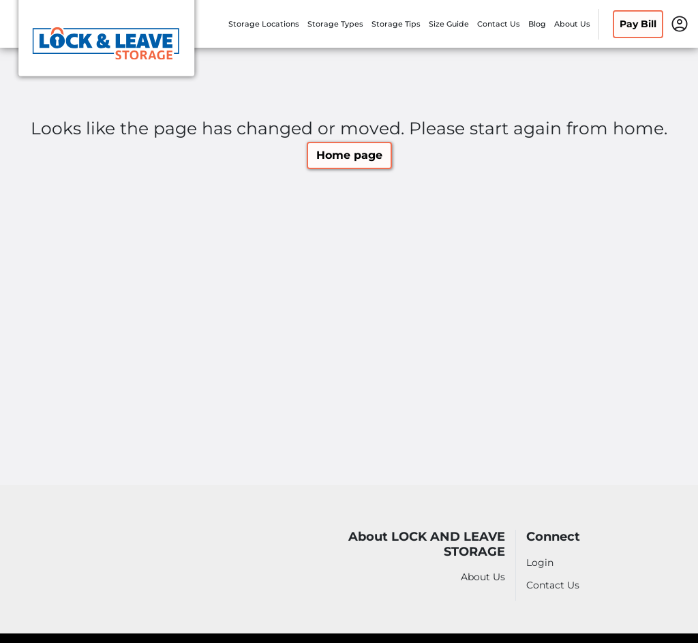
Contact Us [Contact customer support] (552, 585)
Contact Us (498, 24)
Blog (537, 24)
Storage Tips (396, 24)
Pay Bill (638, 24)
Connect (553, 537)
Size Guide (449, 24)
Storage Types (335, 24)
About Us (572, 24)
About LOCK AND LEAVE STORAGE (426, 544)
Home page (349, 155)
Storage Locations (263, 24)
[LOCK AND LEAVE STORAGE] (106, 43)
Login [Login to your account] (539, 562)
